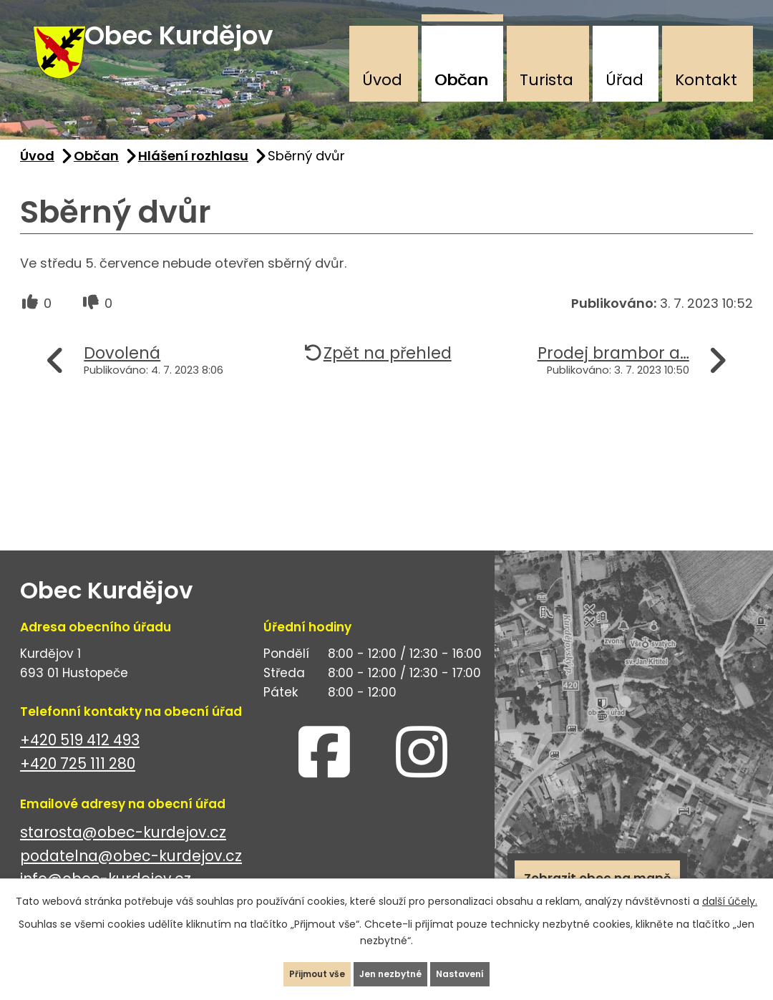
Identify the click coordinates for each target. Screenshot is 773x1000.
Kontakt (706, 80)
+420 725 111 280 (77, 784)
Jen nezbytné (392, 967)
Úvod (382, 80)
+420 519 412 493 (80, 760)
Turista (546, 80)
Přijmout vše (288, 967)
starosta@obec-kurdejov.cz (123, 853)
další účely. (729, 887)
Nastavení (490, 967)
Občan (461, 80)
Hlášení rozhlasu (193, 176)
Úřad (624, 80)
